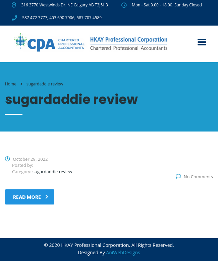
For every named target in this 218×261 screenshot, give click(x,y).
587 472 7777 (34, 18)
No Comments (194, 177)
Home (10, 84)
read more (30, 197)
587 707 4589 (89, 18)
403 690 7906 (61, 18)
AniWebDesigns (123, 252)
